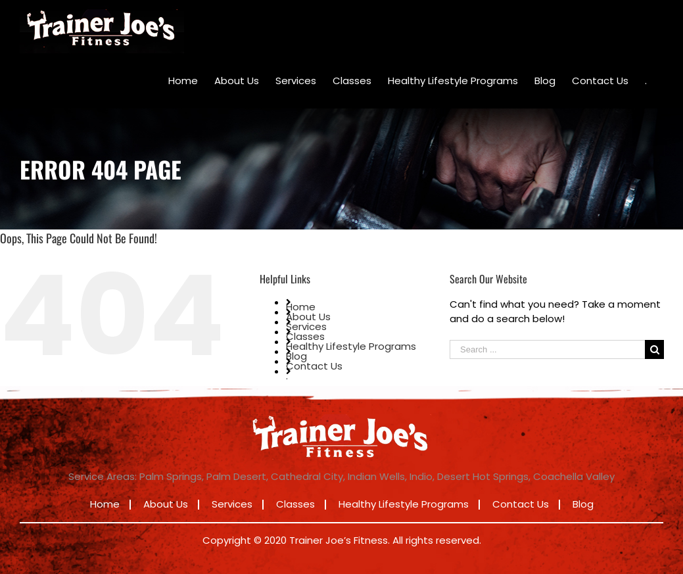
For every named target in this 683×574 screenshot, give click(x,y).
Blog (296, 356)
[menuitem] (183, 80)
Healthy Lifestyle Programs (351, 346)
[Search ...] (547, 349)
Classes (305, 336)
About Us (308, 316)
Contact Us (314, 366)
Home (301, 307)
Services (306, 326)
